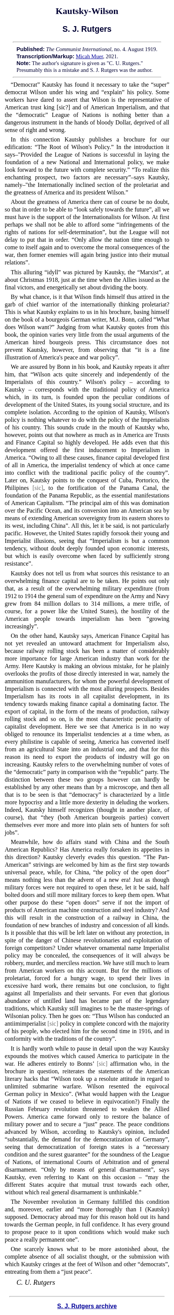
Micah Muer (89, 56)
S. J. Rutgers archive (87, 1306)
